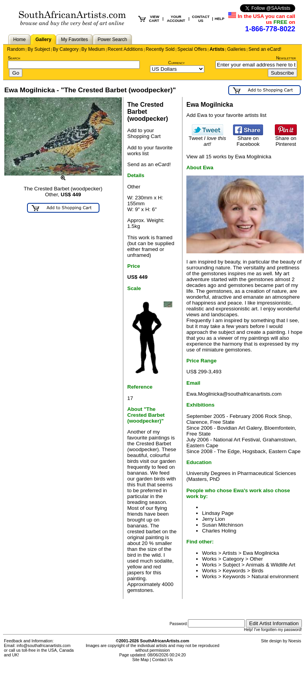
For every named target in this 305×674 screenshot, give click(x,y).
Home (19, 39)
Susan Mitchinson (222, 525)
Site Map (140, 659)
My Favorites (74, 39)
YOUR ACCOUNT (176, 19)
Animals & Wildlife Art (271, 565)
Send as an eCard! (149, 164)
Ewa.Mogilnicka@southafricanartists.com (234, 394)
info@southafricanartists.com (44, 645)
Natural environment (274, 576)
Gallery (43, 39)
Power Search (112, 39)
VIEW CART (154, 19)
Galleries (236, 49)
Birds (257, 571)
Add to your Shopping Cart (144, 133)
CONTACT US (200, 19)
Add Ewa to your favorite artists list (226, 115)
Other (256, 559)
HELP (219, 19)
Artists (216, 49)
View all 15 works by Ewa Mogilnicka (228, 157)
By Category (66, 49)
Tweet (207, 139)
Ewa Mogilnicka (261, 553)
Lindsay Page (218, 513)
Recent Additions (125, 49)
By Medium (93, 49)
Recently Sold (160, 49)
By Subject (38, 49)
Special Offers (192, 49)
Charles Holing (219, 531)
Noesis (294, 640)
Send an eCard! (265, 49)
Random (16, 49)
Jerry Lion (213, 519)
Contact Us (162, 659)
